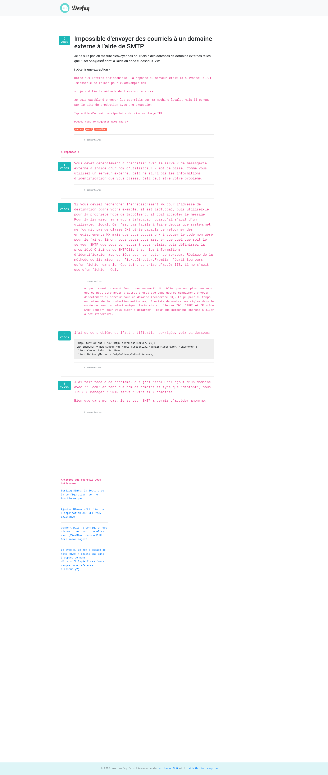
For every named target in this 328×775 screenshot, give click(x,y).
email (89, 129)
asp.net (79, 129)
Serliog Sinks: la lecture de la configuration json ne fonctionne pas (82, 494)
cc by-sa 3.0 (168, 768)
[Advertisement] (84, 641)
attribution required (203, 768)
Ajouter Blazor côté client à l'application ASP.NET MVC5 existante (82, 513)
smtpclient (100, 129)
